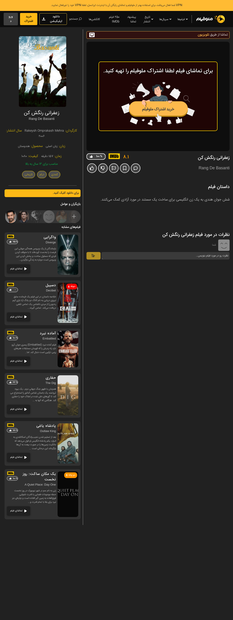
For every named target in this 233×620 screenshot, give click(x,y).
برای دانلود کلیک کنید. (66, 193)
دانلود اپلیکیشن (51, 18)
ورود (11, 18)
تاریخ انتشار (149, 19)
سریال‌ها (165, 19)
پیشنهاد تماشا (131, 19)
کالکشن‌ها (94, 19)
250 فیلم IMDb (114, 19)
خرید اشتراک (28, 18)
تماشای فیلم (18, 269)
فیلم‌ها (182, 19)
